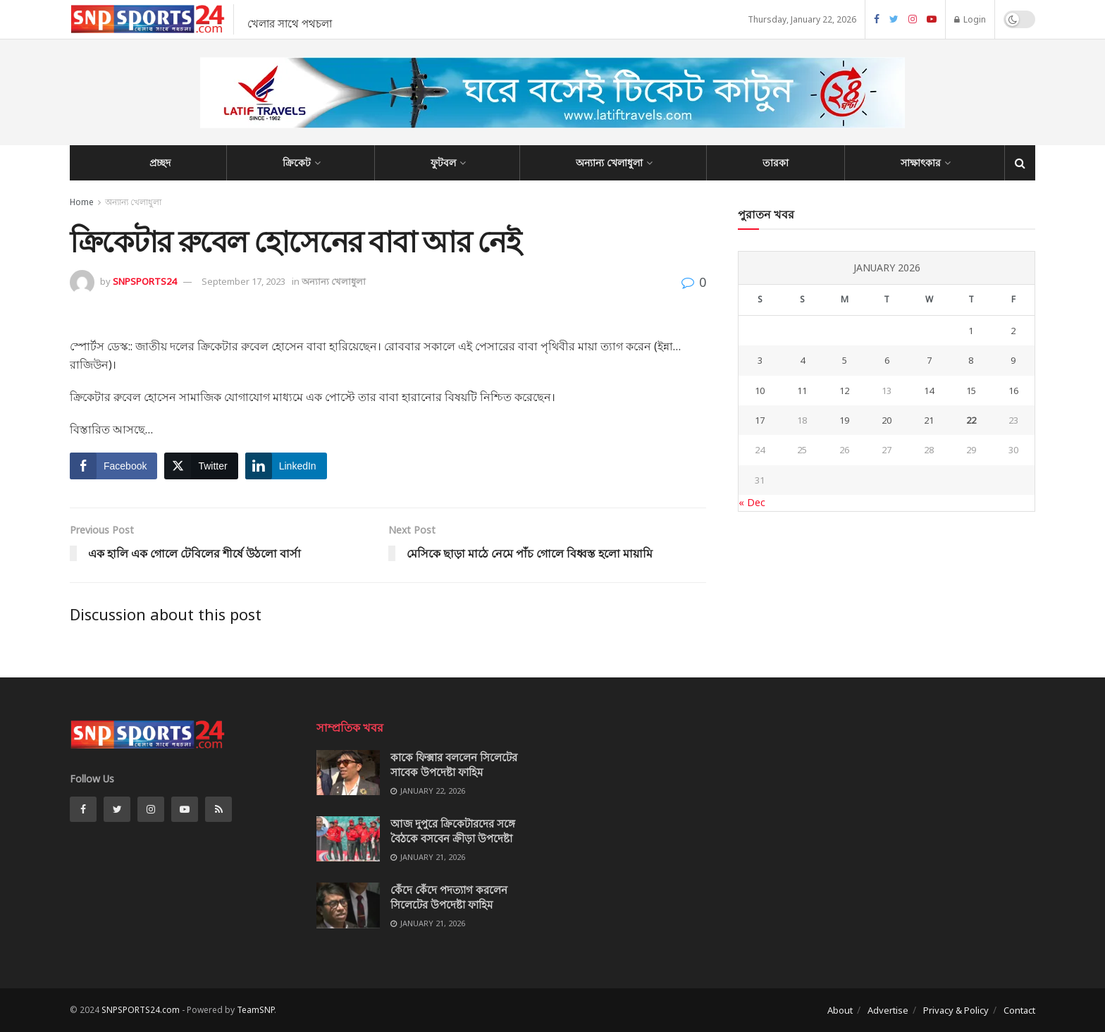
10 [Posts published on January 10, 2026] (760, 390)
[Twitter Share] (200, 466)
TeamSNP (255, 1010)
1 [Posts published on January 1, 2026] (970, 330)
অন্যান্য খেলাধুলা (609, 162)
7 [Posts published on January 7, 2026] (929, 360)
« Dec (752, 502)
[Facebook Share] (113, 466)
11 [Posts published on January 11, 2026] (802, 390)
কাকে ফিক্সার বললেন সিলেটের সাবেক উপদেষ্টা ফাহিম (453, 764)
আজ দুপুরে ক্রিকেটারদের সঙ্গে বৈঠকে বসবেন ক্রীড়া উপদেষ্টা (452, 830)
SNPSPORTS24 (144, 281)
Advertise (888, 1010)
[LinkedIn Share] (286, 466)
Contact (1019, 1010)
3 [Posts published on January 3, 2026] (760, 360)
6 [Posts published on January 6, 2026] (886, 360)
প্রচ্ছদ (160, 162)
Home (82, 202)
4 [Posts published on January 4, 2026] (802, 360)
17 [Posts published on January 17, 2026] (760, 420)
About (840, 1010)
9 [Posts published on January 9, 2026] (1013, 360)
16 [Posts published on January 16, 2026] (1013, 390)
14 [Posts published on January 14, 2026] (929, 390)
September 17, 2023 (243, 281)
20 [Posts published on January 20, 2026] (886, 420)
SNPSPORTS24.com (140, 1010)
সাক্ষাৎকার (921, 162)
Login (970, 19)
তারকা (776, 162)
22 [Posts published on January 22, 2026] (971, 420)
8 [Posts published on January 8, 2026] (970, 360)
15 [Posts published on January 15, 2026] (971, 390)
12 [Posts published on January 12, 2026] (844, 390)
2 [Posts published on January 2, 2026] (1013, 330)
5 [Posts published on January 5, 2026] (844, 360)
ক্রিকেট (297, 162)
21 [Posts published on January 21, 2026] (929, 420)
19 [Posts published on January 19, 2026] (844, 420)
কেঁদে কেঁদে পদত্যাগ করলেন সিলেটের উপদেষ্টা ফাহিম (448, 897)
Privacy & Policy (956, 1010)
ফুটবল (443, 162)
